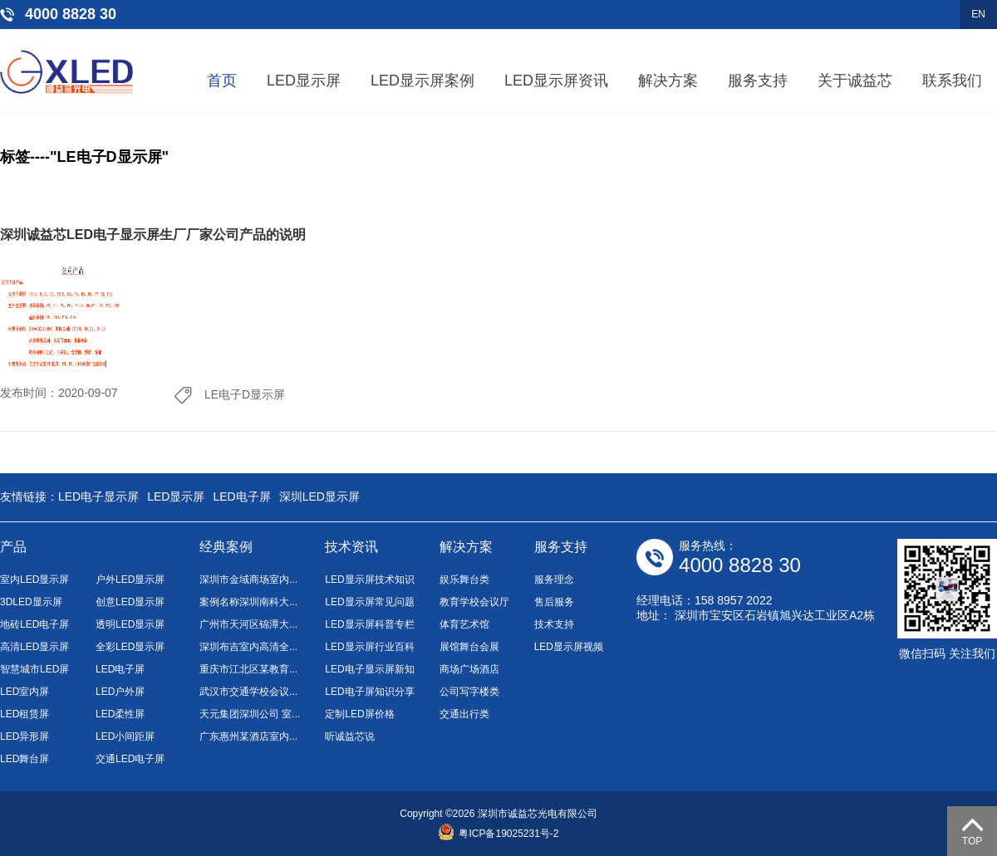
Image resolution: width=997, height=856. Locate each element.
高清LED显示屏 (34, 647)
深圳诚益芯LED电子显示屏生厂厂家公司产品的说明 (153, 234)
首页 (222, 80)
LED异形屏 (24, 736)
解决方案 (668, 80)
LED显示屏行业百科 (369, 647)
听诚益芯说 (350, 736)
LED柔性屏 (120, 714)
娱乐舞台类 (464, 579)
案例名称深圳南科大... (248, 602)
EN (978, 14)
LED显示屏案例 (422, 80)
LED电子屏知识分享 (369, 691)
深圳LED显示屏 (319, 496)
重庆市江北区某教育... (248, 669)
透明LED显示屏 (130, 624)
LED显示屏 (304, 80)
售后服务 (554, 602)
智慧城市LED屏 (34, 669)
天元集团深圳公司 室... (249, 714)
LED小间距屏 (125, 736)
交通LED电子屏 (130, 759)
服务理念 (554, 579)
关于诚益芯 (855, 80)
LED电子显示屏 (98, 496)
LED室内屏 (24, 691)
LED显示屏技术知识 (369, 579)
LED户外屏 (120, 691)
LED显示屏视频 (568, 647)
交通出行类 (464, 714)
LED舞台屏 (24, 759)
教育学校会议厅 (474, 602)
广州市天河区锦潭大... (248, 624)
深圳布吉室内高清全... (248, 647)
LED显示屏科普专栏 (369, 624)
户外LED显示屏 (130, 579)
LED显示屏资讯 (556, 80)
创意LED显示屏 (130, 602)
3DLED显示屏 (31, 602)
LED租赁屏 (24, 714)
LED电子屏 (241, 496)
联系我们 (952, 80)
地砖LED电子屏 (34, 624)
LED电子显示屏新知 (369, 669)
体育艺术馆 (464, 624)
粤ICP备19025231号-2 (498, 833)
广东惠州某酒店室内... (248, 736)
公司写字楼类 (469, 691)
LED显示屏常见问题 (369, 602)
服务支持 (758, 80)
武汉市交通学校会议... (248, 691)
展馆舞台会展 (469, 647)
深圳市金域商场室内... (248, 579)
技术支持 (554, 624)
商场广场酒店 (469, 669)
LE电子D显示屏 (244, 394)
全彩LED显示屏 (130, 647)
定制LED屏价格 (359, 714)
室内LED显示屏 (34, 579)
